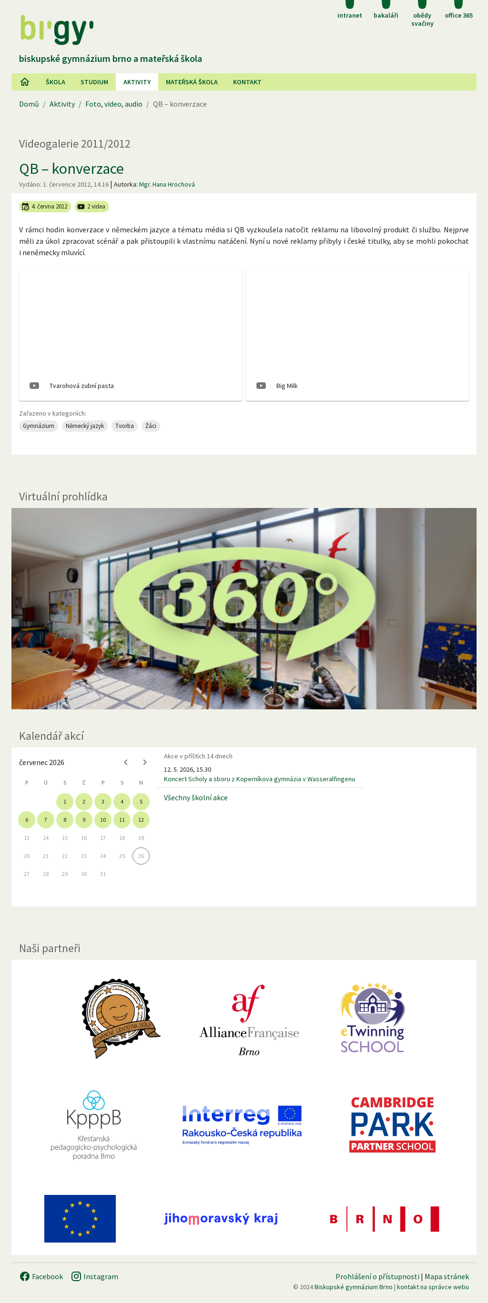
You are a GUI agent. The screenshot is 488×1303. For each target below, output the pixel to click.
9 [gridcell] (83, 819)
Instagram (94, 1276)
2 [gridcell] (83, 801)
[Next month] (144, 762)
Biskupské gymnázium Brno (354, 1287)
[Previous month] (125, 762)
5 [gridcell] (141, 801)
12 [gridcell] (141, 819)
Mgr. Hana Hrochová (167, 184)
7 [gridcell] (45, 819)
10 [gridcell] (103, 819)
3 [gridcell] (103, 801)
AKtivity (137, 82)
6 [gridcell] (26, 819)
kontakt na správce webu (433, 1287)
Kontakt (247, 82)
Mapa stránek (447, 1276)
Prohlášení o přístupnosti (377, 1276)
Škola (55, 82)
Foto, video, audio (113, 104)
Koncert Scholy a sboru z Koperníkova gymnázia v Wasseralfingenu (259, 779)
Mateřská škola (192, 82)
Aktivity (62, 104)
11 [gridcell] (122, 819)
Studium (94, 82)
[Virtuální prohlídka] (244, 609)
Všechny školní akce (196, 797)
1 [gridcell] (64, 801)
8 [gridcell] (64, 819)
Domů (29, 104)
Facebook (41, 1276)
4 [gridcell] (122, 801)
